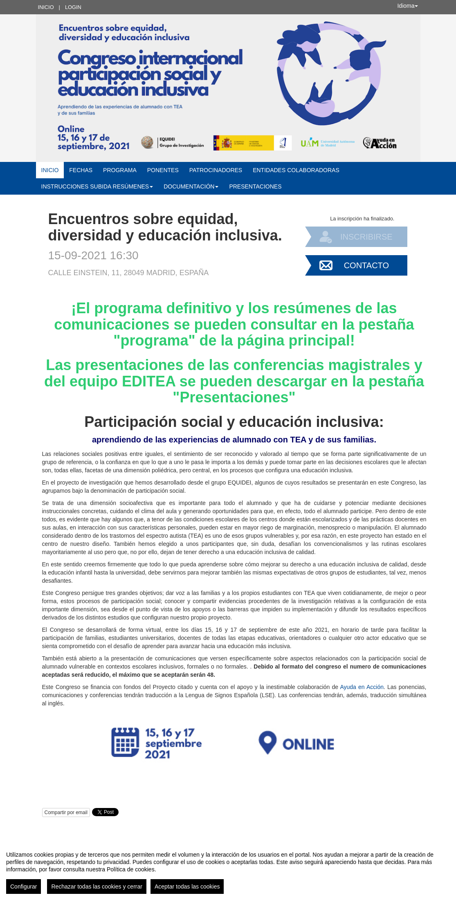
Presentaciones (255, 186)
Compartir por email (66, 812)
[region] (228, 869)
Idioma (407, 5)
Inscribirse (366, 236)
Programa (120, 170)
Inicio (46, 7)
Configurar (23, 886)
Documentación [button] (191, 186)
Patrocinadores (215, 170)
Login (73, 7)
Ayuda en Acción (362, 687)
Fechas (80, 170)
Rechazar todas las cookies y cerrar (96, 886)
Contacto (366, 265)
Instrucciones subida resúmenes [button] (97, 186)
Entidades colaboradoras (296, 170)
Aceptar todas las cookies (187, 886)
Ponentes (163, 170)
